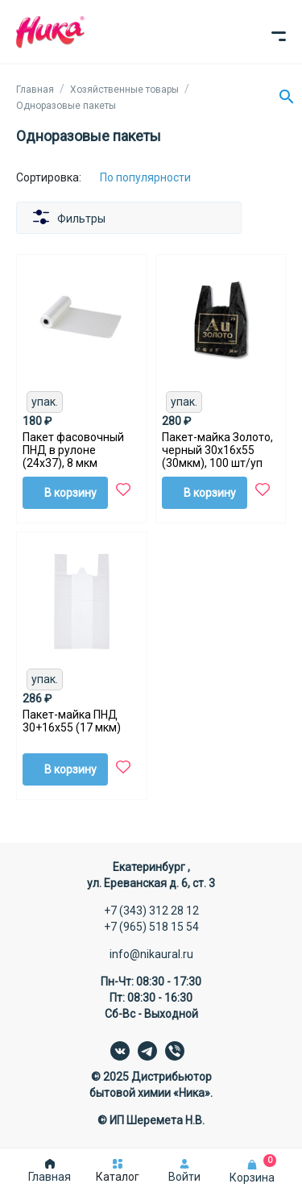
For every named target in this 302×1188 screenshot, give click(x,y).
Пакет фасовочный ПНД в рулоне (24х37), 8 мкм (73, 450)
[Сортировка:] (157, 177)
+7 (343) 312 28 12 (151, 910)
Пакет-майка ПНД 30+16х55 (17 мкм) (72, 721)
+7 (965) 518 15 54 (151, 926)
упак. (44, 401)
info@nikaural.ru (151, 954)
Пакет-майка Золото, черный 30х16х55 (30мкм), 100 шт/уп (217, 450)
